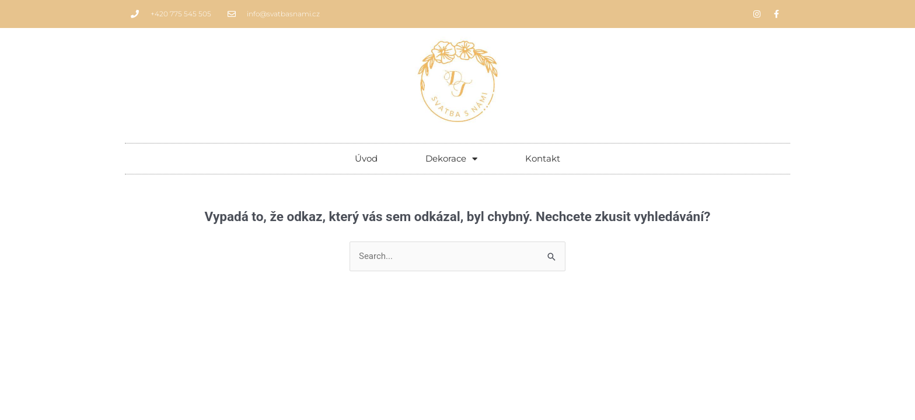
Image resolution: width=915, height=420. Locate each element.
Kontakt (542, 158)
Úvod (366, 158)
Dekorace (451, 159)
